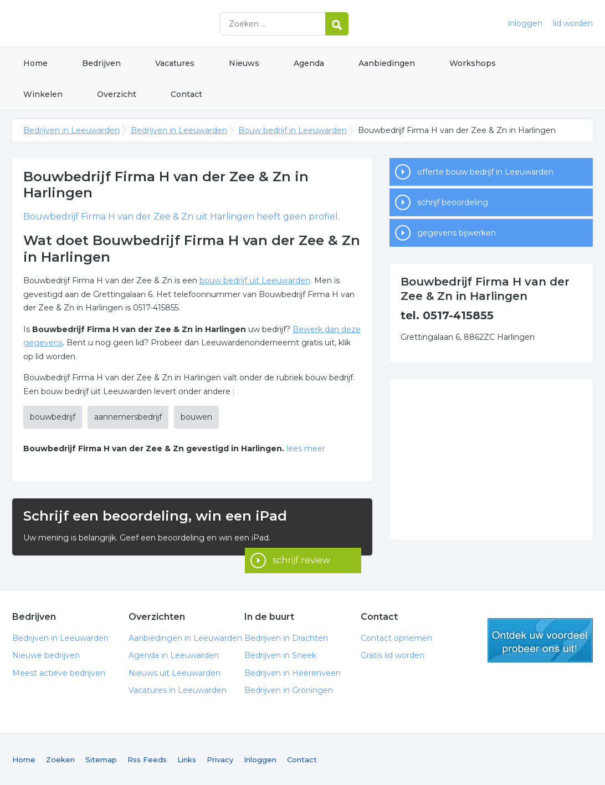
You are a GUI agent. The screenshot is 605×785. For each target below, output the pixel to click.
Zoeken (60, 758)
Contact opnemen (396, 637)
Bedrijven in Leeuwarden (150, 23)
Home (35, 63)
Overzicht (116, 94)
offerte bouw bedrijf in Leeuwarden (485, 172)
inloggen (525, 23)
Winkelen (43, 94)
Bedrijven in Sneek (280, 655)
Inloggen (260, 758)
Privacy (220, 758)
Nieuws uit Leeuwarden (175, 672)
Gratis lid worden (392, 655)
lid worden (573, 23)
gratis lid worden (540, 639)
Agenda (309, 63)
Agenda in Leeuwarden (174, 655)
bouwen (196, 417)
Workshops (472, 63)
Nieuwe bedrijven (46, 655)
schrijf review (301, 540)
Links (186, 758)
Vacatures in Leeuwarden (178, 690)
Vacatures (174, 63)
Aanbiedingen (386, 63)
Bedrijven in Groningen (288, 690)
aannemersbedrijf (128, 417)
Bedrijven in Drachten (286, 637)
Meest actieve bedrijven (58, 672)
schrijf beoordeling (452, 202)
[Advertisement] (491, 459)
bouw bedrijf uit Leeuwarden (254, 281)
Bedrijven (101, 63)
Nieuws (244, 63)
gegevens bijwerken (456, 233)
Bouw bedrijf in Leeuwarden (292, 130)
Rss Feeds (147, 758)
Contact (186, 94)
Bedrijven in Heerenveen (292, 672)
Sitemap (101, 758)
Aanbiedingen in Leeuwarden (185, 637)
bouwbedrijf (52, 417)
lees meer (305, 448)
